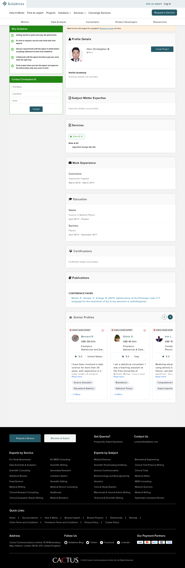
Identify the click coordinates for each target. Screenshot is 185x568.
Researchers (160, 22)
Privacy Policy (91, 522)
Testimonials (116, 518)
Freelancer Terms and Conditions (61, 522)
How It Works (16, 13)
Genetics (98, 481)
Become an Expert (60, 438)
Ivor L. (168, 336)
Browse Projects (95, 518)
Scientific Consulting (19, 470)
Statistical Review (18, 476)
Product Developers (126, 22)
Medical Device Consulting (63, 487)
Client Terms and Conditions (23, 522)
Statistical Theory (124, 388)
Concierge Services (99, 13)
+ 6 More (118, 394)
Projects (50, 13)
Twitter (91, 542)
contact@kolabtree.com (146, 441)
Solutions (64, 13)
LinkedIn (123, 542)
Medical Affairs (142, 476)
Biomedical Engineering (147, 459)
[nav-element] (164, 317)
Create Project (162, 49)
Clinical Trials (141, 470)
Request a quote (107, 28)
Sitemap (133, 518)
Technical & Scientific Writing (108, 497)
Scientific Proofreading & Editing (110, 465)
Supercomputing (166, 388)
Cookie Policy (112, 522)
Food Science (16, 481)
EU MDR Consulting (60, 459)
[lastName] (36, 94)
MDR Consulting (143, 481)
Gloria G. (128, 336)
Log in (167, 3)
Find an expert (35, 13)
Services (80, 13)
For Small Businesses (20, 459)
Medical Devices (102, 459)
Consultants (92, 22)
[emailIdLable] (36, 101)
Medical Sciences (143, 487)
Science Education (83, 382)
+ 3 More (76, 394)
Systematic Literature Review (149, 497)
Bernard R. (87, 336)
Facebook (107, 542)
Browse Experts (72, 518)
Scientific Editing (58, 481)
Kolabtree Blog (73, 542)
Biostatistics (121, 382)
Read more (77, 376)
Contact (36, 109)
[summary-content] (121, 81)
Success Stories (30, 518)
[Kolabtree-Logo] (13, 4)
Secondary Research (60, 470)
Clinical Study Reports (105, 487)
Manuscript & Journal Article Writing (112, 492)
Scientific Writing (58, 465)
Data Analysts (58, 22)
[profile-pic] (75, 338)
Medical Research (59, 497)
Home (12, 518)
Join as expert (154, 3)
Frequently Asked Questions (108, 441)
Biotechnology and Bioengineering (111, 476)
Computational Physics (169, 382)
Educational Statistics (84, 388)
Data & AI (76, 136)
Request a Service (164, 12)
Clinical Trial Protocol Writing (149, 465)
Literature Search (58, 476)
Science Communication (106, 470)
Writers (25, 22)
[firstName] (36, 87)
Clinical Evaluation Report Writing (26, 497)
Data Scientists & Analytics (22, 465)
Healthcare (55, 492)
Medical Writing (17, 487)
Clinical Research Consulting (23, 492)
